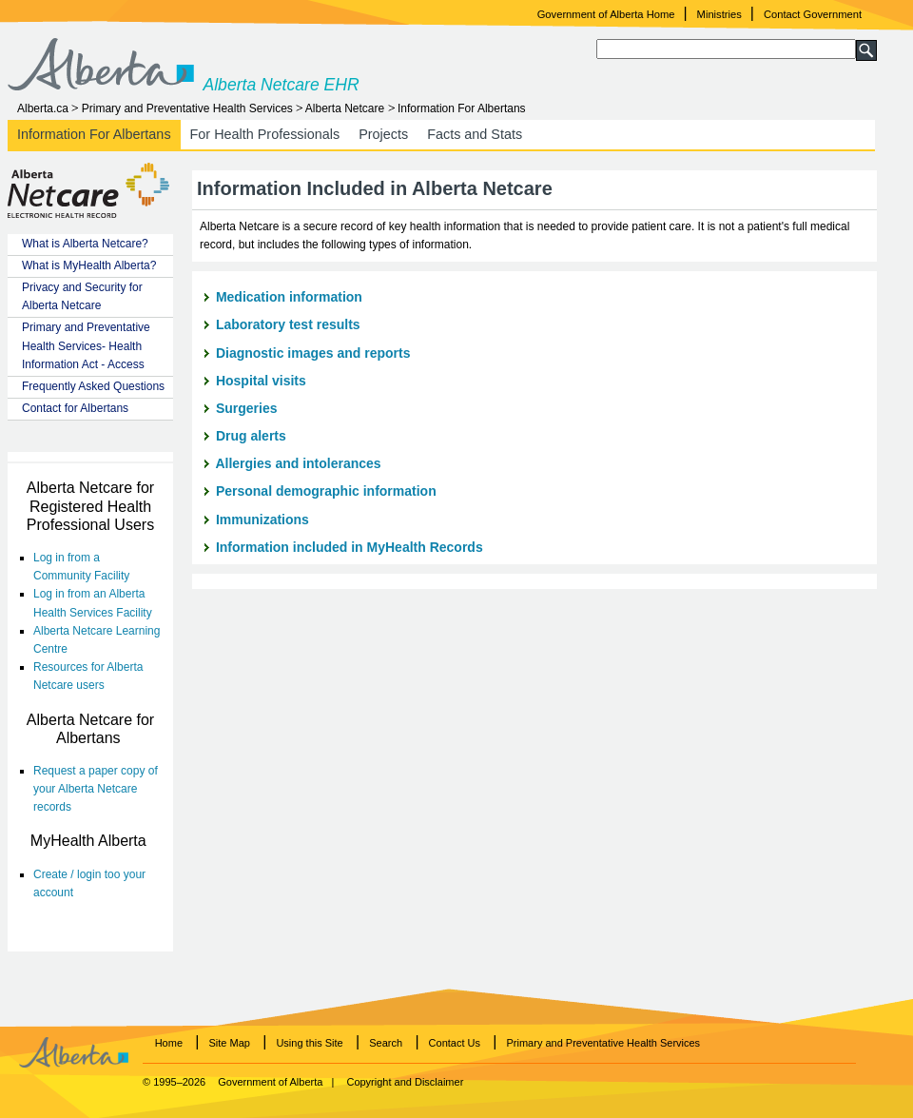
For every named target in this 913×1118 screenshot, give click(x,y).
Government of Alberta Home (606, 14)
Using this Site (309, 1043)
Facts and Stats (474, 134)
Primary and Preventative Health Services (187, 108)
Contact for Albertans (75, 408)
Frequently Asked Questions (93, 386)
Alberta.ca (42, 108)
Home (169, 1043)
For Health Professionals (265, 134)
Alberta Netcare (344, 108)
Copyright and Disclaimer (404, 1082)
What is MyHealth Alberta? (89, 265)
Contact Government (813, 14)
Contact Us (454, 1043)
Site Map (229, 1043)
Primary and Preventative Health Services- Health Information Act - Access (86, 345)
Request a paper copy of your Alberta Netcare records (95, 789)
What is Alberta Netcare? (85, 243)
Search (385, 1043)
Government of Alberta (270, 1082)
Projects (383, 134)
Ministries (719, 14)
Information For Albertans (462, 108)
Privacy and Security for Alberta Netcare (82, 296)
